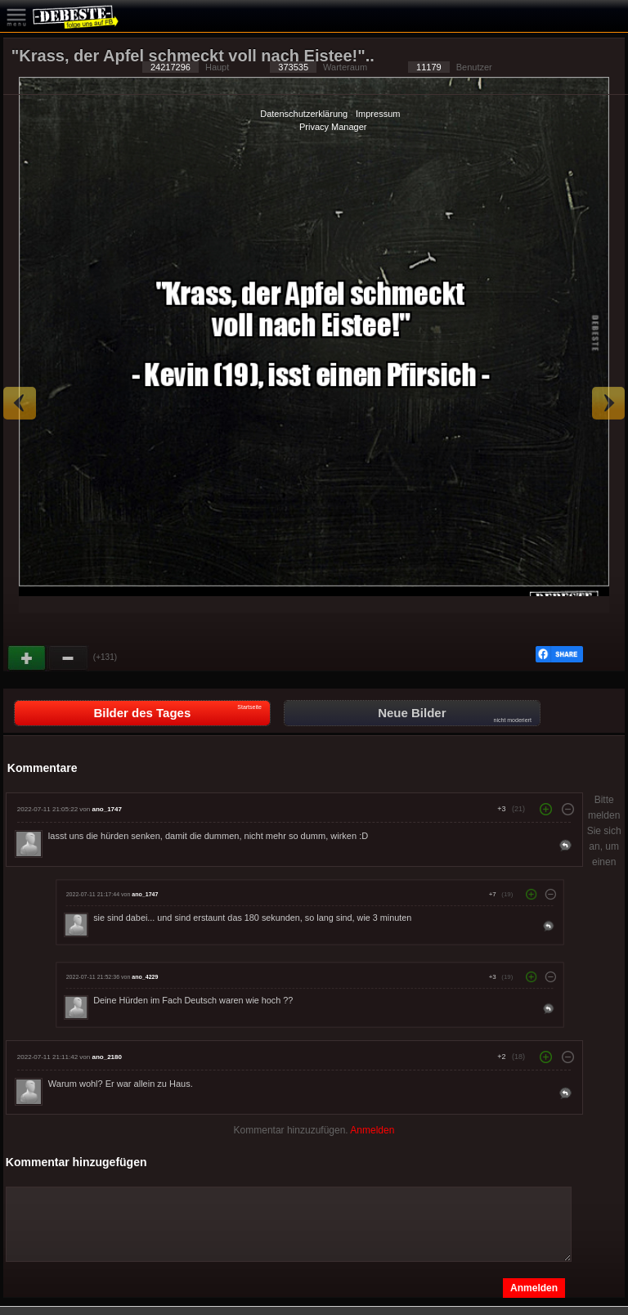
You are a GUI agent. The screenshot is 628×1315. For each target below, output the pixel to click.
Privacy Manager (333, 127)
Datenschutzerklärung (304, 114)
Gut (27, 658)
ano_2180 (106, 1057)
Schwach (68, 658)
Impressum (378, 114)
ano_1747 (106, 809)
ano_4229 (145, 977)
